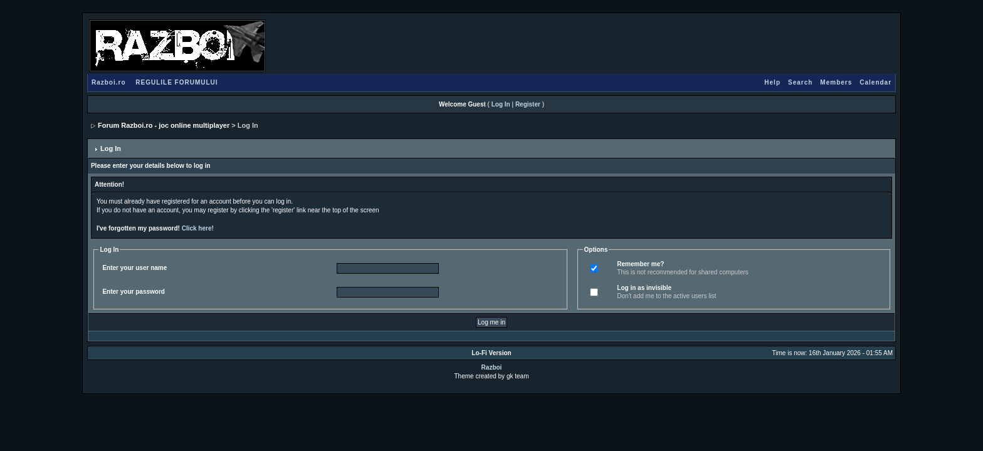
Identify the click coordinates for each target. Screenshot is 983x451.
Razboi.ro (109, 82)
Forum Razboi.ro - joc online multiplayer (163, 125)
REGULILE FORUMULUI (176, 82)
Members (836, 82)
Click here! (198, 228)
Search (800, 82)
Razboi (491, 367)
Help (772, 82)
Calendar (875, 82)
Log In (501, 104)
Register (527, 104)
